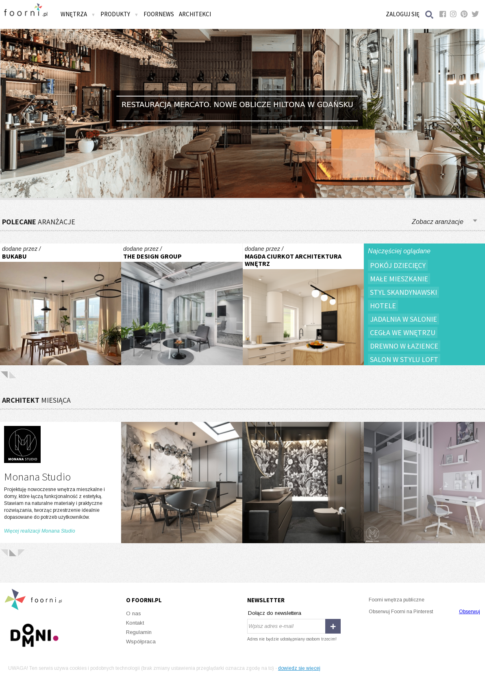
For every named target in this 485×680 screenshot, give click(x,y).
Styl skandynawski (403, 292)
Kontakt (135, 623)
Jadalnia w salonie (403, 319)
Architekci (195, 14)
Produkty (119, 14)
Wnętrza (78, 14)
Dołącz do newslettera (274, 613)
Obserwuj (469, 611)
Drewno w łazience (404, 346)
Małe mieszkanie (399, 278)
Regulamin (139, 632)
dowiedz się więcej (299, 668)
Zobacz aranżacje (437, 221)
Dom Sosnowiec (303, 304)
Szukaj (429, 14)
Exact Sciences (181, 304)
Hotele (383, 305)
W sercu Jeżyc (60, 304)
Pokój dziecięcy (398, 265)
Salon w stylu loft (404, 359)
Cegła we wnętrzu (402, 332)
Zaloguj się (403, 14)
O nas (133, 613)
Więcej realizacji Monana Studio (39, 531)
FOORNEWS (159, 14)
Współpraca (141, 641)
